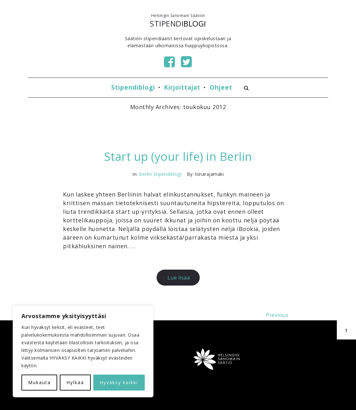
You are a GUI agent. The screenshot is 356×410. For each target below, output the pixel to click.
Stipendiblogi (133, 87)
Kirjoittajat (182, 87)
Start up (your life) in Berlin (178, 156)
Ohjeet (221, 87)
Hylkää (75, 382)
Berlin (145, 174)
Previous (277, 314)
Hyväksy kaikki (119, 382)
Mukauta (39, 382)
